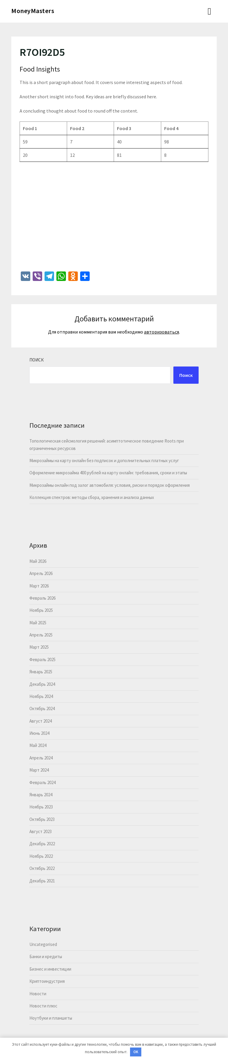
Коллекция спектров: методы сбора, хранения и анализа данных (91, 497)
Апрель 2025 (41, 635)
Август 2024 (40, 721)
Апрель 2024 (41, 758)
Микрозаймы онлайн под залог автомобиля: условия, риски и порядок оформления (109, 485)
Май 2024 (37, 745)
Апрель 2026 (41, 573)
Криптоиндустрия (47, 981)
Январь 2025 (40, 671)
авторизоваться (161, 332)
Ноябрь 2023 (41, 807)
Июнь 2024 (39, 733)
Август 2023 (40, 831)
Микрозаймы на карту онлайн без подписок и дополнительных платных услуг (104, 460)
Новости (37, 993)
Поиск (36, 360)
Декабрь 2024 (42, 684)
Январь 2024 (40, 794)
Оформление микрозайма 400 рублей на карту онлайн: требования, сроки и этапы (108, 473)
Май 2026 (37, 561)
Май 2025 (37, 622)
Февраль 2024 (42, 782)
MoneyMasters (32, 11)
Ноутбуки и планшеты (50, 1018)
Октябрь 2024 (42, 708)
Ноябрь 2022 (41, 856)
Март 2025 (39, 647)
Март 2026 (39, 586)
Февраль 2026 (42, 598)
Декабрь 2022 (42, 843)
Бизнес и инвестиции (50, 969)
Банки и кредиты (45, 956)
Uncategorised (43, 944)
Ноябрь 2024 (41, 696)
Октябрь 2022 (42, 868)
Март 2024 (39, 770)
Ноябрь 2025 (41, 610)
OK (135, 1051)
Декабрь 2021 (42, 881)
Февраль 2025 (42, 659)
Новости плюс (43, 1006)
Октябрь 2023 (42, 819)
